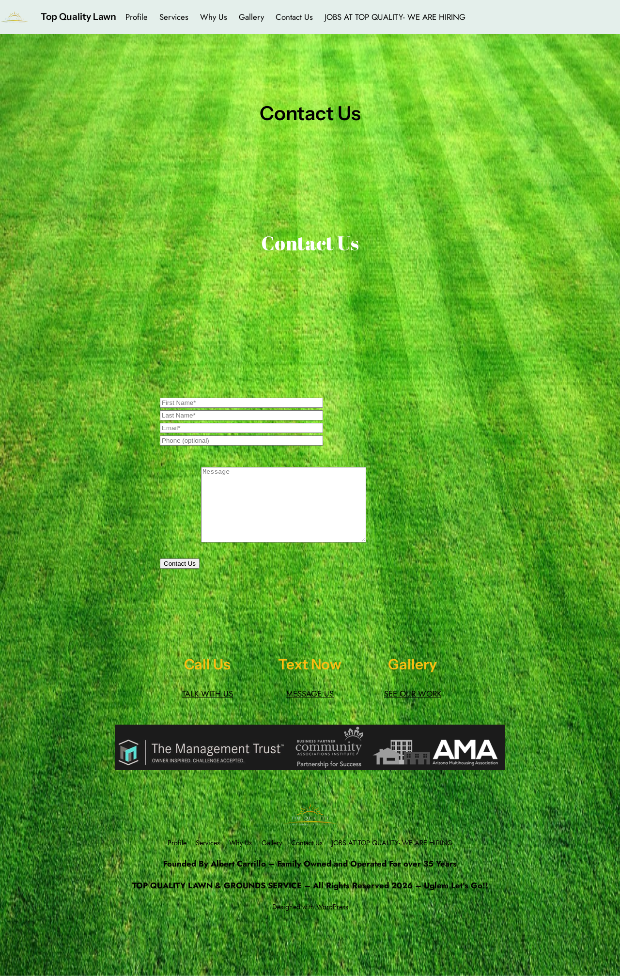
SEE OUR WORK (412, 708)
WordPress (332, 921)
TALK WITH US (207, 708)
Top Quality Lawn (78, 16)
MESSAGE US (310, 708)
